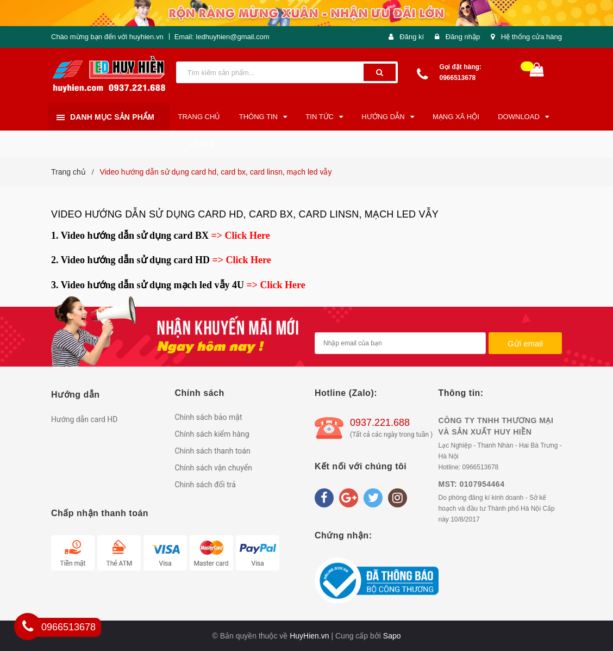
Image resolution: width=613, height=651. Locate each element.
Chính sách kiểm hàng (212, 434)
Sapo (392, 635)
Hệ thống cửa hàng (531, 37)
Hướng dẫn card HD (84, 419)
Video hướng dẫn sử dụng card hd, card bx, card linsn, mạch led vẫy (245, 214)
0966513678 (458, 78)
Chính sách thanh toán (213, 451)
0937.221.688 (380, 422)
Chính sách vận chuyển (214, 467)
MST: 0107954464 (472, 484)
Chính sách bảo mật (208, 417)
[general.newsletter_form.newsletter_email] (400, 343)
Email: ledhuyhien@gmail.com (222, 37)
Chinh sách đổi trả (205, 484)
